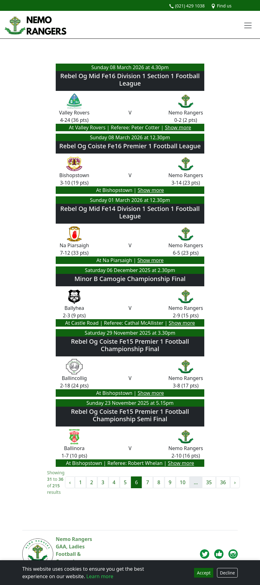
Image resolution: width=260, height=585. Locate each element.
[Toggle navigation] (248, 25)
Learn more (99, 576)
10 (182, 482)
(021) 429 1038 (187, 6)
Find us (221, 6)
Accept (203, 573)
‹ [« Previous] (70, 482)
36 (223, 482)
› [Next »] (235, 482)
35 (209, 482)
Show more (178, 127)
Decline (227, 573)
